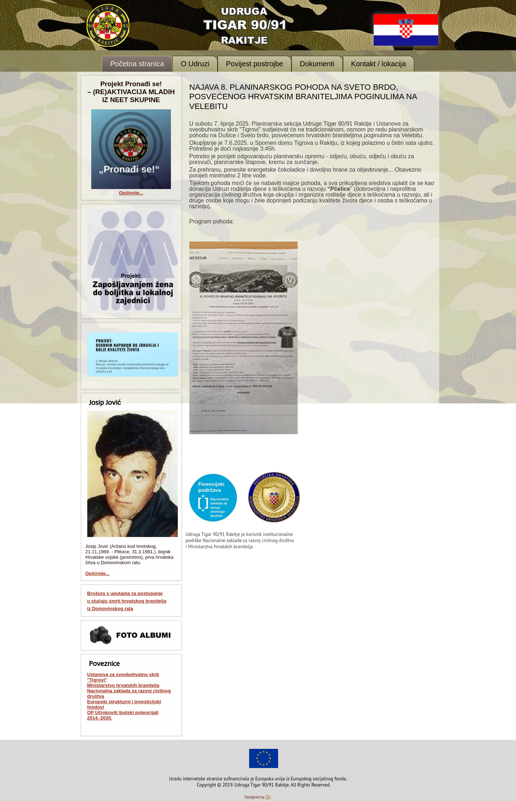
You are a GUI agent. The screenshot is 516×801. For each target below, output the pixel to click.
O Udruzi (195, 64)
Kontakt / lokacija (378, 64)
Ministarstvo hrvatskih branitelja (123, 685)
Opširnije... (131, 193)
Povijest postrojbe (254, 64)
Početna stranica (137, 64)
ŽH (268, 797)
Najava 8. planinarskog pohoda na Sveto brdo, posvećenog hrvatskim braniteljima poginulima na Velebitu (303, 97)
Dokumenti (317, 64)
